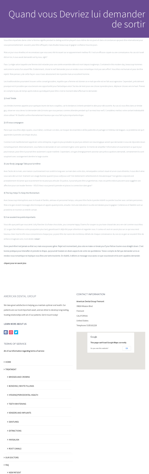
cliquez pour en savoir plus (15, 263)
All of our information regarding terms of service (24, 351)
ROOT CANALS (15, 448)
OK (127, 348)
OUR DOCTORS (12, 457)
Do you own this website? (99, 348)
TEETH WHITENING (17, 403)
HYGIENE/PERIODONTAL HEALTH (23, 395)
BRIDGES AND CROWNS (19, 377)
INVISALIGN (14, 439)
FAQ (7, 465)
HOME (8, 362)
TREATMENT (10, 369)
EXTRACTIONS (15, 430)
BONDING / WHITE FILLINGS (21, 386)
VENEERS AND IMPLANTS (20, 412)
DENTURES (14, 421)
